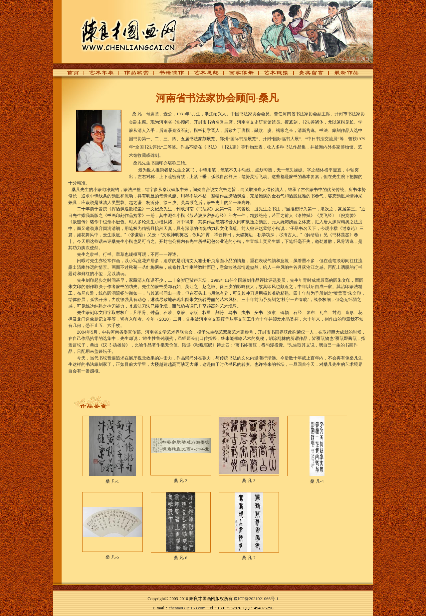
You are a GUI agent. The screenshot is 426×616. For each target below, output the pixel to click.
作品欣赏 (132, 74)
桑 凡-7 (248, 557)
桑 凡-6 (180, 557)
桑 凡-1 (112, 481)
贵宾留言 (307, 74)
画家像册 (237, 74)
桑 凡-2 (180, 480)
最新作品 (342, 74)
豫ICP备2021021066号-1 (256, 598)
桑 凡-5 (112, 557)
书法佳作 (167, 74)
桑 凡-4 (316, 481)
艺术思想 (202, 74)
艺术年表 (97, 74)
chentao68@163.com (187, 607)
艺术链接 (272, 74)
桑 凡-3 (248, 480)
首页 (71, 74)
